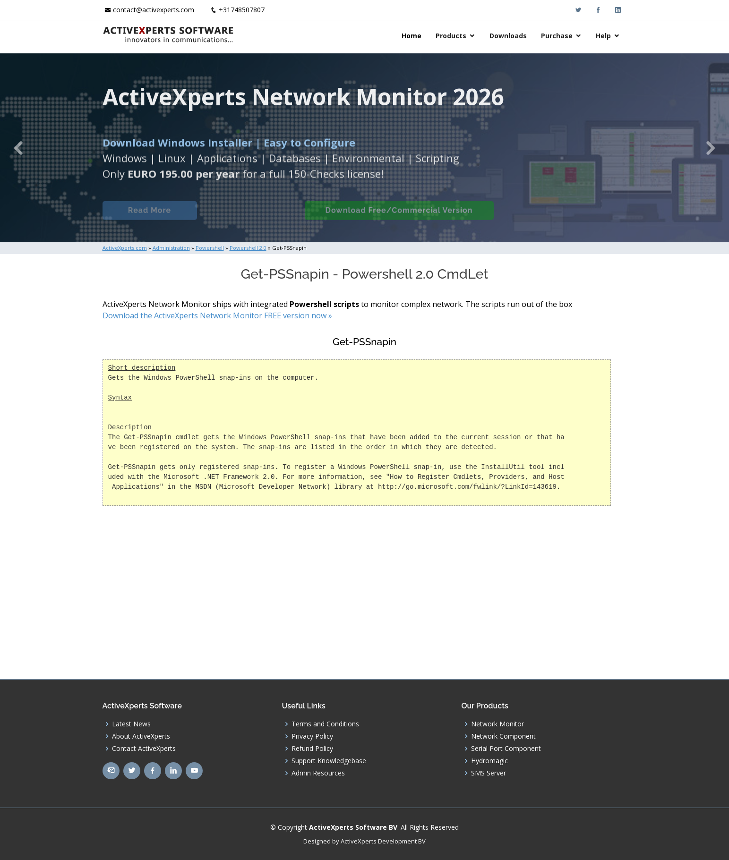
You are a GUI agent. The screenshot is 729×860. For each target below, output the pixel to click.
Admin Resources (318, 773)
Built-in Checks (251, 217)
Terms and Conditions (325, 724)
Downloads (508, 35)
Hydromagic (489, 761)
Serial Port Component (506, 748)
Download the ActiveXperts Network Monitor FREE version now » (217, 315)
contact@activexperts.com (153, 9)
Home (411, 35)
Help (603, 35)
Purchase (557, 35)
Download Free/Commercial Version (399, 217)
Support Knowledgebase (329, 761)
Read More (149, 217)
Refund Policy (312, 748)
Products (451, 35)
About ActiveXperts (141, 736)
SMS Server (488, 773)
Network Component (503, 736)
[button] (18, 147)
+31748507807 (242, 9)
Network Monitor (497, 724)
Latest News (131, 724)
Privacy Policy (312, 736)
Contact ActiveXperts (144, 748)
